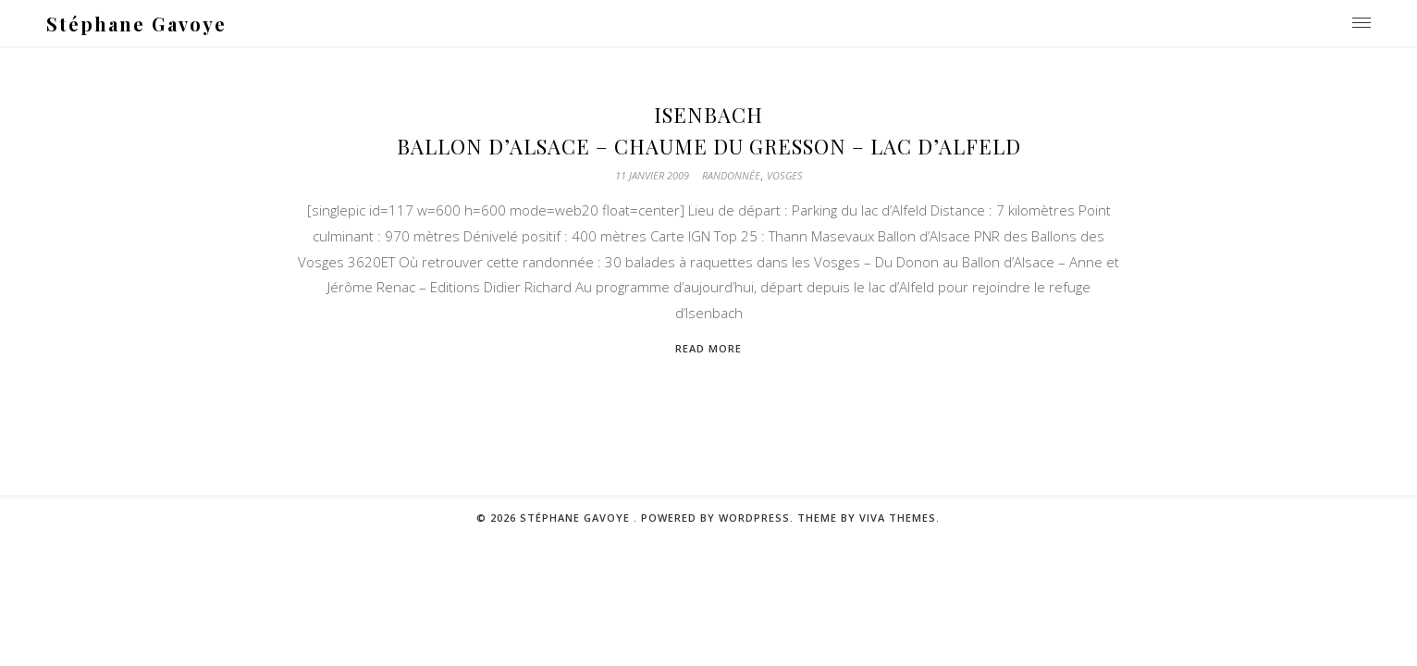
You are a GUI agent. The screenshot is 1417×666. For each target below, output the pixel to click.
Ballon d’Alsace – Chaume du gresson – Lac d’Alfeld (709, 146)
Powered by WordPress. (719, 517)
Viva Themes (897, 517)
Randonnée (731, 175)
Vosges (785, 175)
